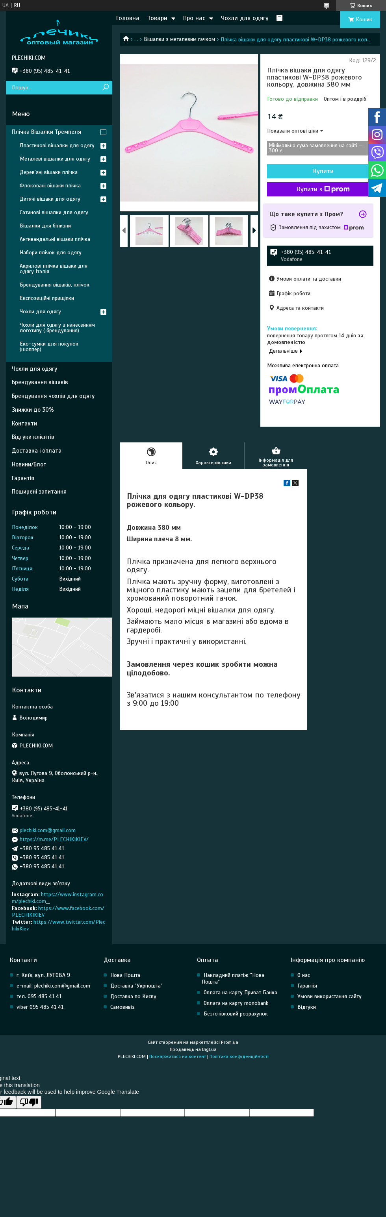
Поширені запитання (39, 491)
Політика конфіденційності (239, 1056)
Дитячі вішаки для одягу (50, 199)
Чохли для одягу (245, 18)
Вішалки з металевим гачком (179, 39)
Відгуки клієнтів (33, 436)
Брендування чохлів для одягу (53, 396)
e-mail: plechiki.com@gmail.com (53, 985)
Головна (127, 18)
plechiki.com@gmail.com (48, 830)
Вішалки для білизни (45, 225)
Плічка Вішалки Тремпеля (46, 131)
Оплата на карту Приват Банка (240, 992)
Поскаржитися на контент (177, 1056)
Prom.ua (229, 1042)
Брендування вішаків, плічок (54, 284)
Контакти (24, 423)
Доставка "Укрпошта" (136, 985)
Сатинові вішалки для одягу (54, 212)
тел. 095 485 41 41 (39, 996)
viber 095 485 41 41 (40, 1007)
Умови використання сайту (329, 996)
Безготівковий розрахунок (236, 1013)
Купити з (323, 189)
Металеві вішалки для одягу (55, 158)
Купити (323, 171)
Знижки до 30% (33, 409)
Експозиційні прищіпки (47, 298)
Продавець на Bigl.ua (193, 1049)
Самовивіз (122, 1007)
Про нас (194, 18)
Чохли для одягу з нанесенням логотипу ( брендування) (57, 328)
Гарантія (23, 478)
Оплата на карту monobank (236, 1003)
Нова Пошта (125, 975)
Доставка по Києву (133, 996)
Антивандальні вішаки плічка (55, 239)
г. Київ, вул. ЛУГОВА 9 (43, 975)
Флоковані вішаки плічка (50, 185)
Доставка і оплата (36, 450)
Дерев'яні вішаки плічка (49, 172)
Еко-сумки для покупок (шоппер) (49, 346)
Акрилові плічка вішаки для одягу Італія (53, 269)
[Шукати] (105, 87)
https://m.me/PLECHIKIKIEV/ (54, 839)
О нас (303, 975)
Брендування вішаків (40, 382)
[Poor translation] (28, 1102)
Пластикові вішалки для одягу (57, 145)
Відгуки (306, 1007)
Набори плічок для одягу (51, 252)
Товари (157, 18)
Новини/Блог (29, 464)
